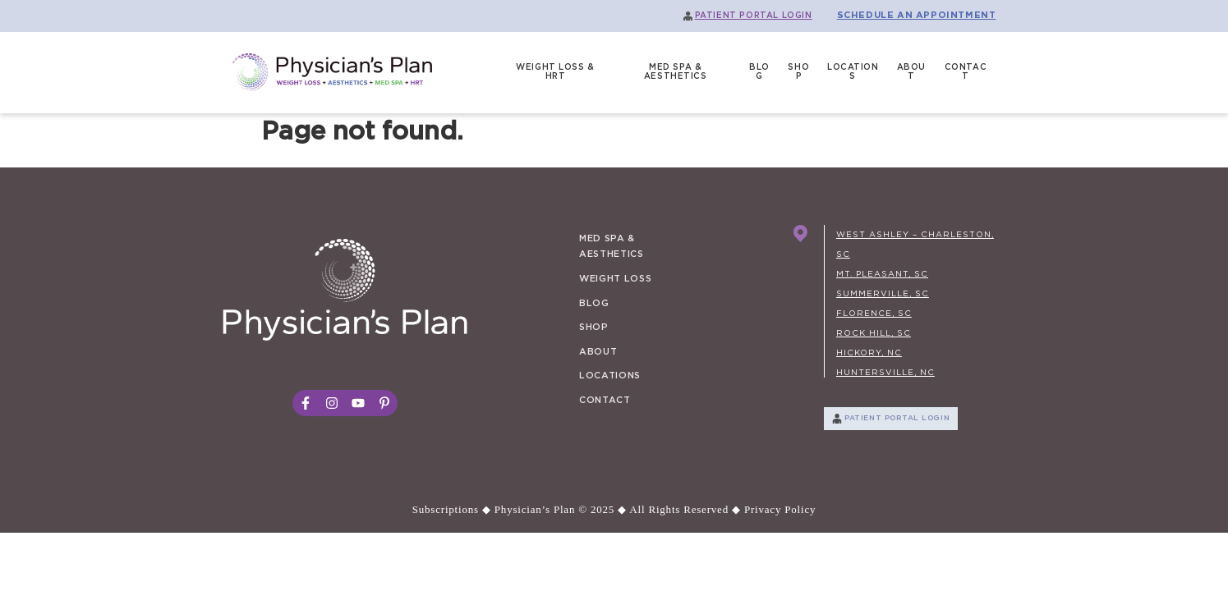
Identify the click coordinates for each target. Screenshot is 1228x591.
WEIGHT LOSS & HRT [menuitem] (555, 72)
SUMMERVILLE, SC (882, 294)
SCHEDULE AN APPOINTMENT (916, 15)
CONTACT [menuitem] (966, 72)
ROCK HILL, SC (873, 333)
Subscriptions (445, 509)
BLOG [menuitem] (759, 72)
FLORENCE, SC (874, 313)
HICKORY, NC (869, 353)
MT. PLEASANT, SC (882, 274)
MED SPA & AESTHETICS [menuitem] (675, 72)
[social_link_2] (331, 403)
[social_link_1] (305, 403)
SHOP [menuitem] (798, 72)
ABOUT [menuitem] (911, 72)
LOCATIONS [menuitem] (853, 72)
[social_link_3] (358, 403)
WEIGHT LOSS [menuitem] (615, 278)
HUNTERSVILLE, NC (885, 373)
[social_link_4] (384, 403)
